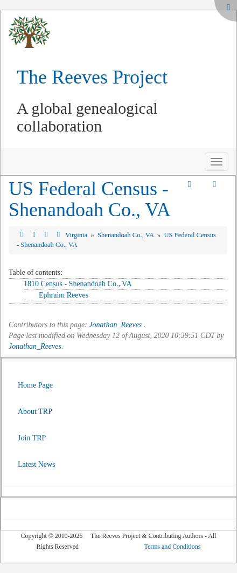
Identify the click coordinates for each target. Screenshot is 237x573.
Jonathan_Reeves (115, 325)
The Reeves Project (92, 77)
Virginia (77, 235)
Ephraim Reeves (63, 295)
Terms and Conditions (172, 546)
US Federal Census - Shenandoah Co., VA (90, 199)
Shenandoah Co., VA (126, 235)
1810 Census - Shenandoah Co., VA (78, 284)
